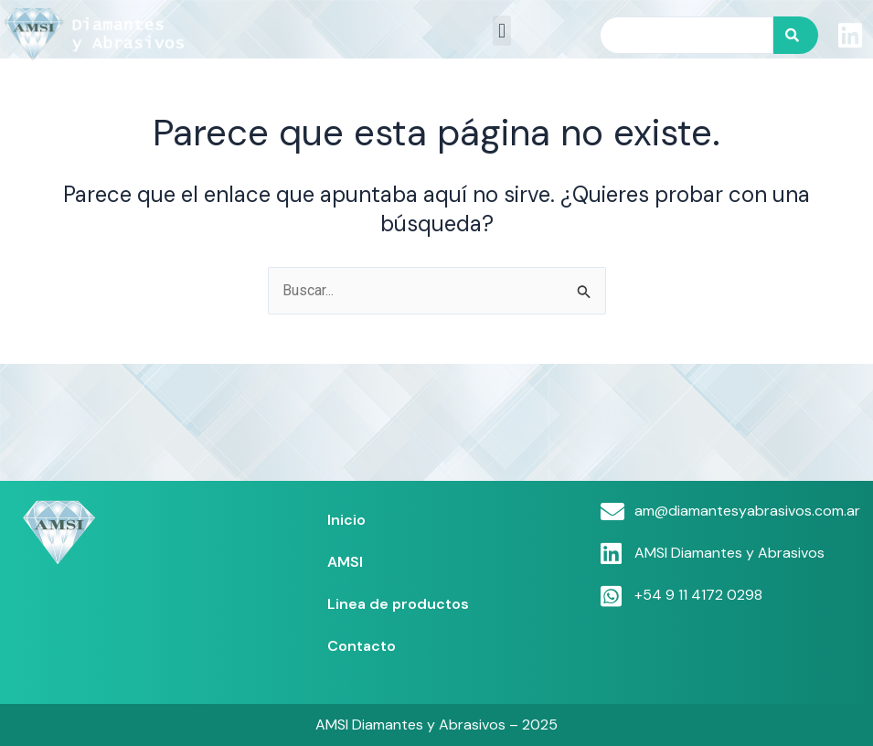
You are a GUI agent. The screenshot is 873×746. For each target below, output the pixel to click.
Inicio (346, 519)
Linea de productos (398, 603)
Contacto (361, 645)
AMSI (345, 561)
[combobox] (686, 35)
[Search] (795, 35)
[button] (501, 31)
